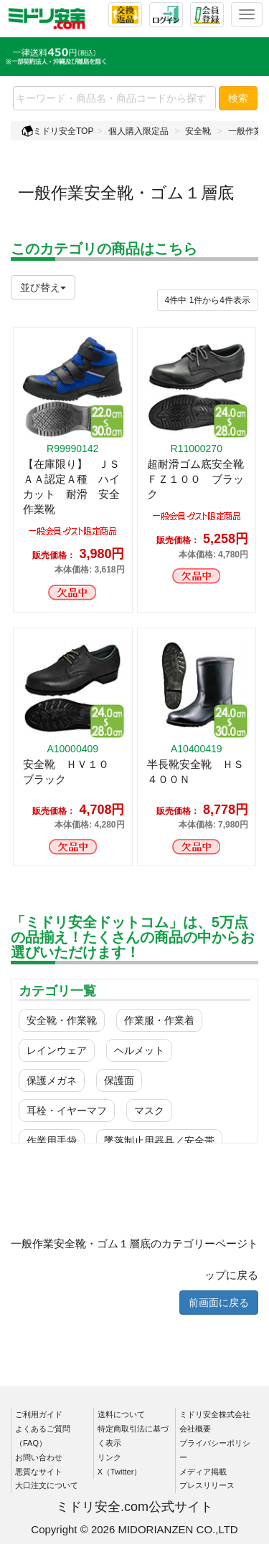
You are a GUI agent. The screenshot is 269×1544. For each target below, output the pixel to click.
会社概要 (195, 1428)
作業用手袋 (52, 1140)
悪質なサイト (38, 1471)
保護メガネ (52, 1080)
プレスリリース (207, 1485)
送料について (121, 1414)
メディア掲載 (203, 1471)
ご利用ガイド (38, 1414)
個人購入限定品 (138, 131)
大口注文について (46, 1485)
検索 (238, 98)
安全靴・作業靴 (62, 1020)
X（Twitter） (120, 1471)
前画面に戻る (219, 1302)
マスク (149, 1110)
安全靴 (198, 131)
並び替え (43, 287)
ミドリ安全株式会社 (214, 1414)
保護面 (119, 1080)
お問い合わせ (38, 1457)
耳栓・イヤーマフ (67, 1110)
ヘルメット (139, 1050)
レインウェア (57, 1050)
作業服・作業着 (159, 1020)
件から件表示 (207, 300)
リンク (109, 1457)
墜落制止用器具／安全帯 (159, 1140)
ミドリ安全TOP (57, 131)
